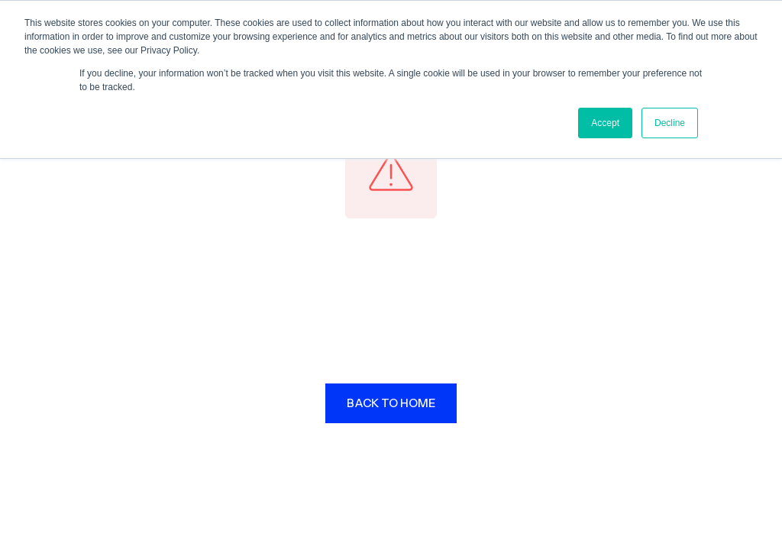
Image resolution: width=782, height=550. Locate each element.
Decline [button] (669, 123)
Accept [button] (605, 123)
